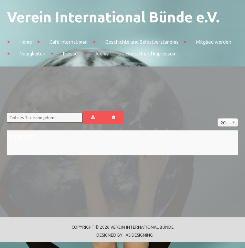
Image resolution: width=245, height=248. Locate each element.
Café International (69, 42)
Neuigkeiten (32, 53)
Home (26, 42)
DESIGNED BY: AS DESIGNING (122, 235)
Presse (70, 53)
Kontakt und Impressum (151, 53)
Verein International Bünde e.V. (113, 17)
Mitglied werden (213, 42)
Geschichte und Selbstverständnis (142, 42)
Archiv (102, 53)
